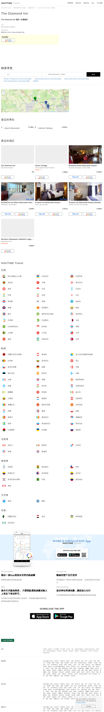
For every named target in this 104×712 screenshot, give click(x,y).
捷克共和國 (84, 666)
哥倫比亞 (64, 674)
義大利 (97, 668)
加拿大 (83, 672)
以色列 (90, 661)
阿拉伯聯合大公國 (47, 661)
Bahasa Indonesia (90, 649)
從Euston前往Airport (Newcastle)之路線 (77, 79)
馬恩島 (92, 668)
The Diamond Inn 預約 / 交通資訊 (14, 20)
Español (71, 651)
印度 (95, 661)
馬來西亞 (90, 662)
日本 (44, 662)
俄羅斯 (78, 672)
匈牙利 (75, 668)
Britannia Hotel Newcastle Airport (83, 165)
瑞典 (49, 672)
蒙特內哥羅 (67, 670)
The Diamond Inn (14, 13)
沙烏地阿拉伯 (54, 664)
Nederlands (46, 652)
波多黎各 (70, 674)
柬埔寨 (49, 662)
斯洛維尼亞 (55, 672)
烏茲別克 (87, 664)
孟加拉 (68, 661)
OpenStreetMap (52, 111)
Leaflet (45, 111)
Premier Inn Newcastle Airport (47, 202)
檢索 (93, 74)
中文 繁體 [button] (100, 3)
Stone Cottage (41, 165)
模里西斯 (67, 675)
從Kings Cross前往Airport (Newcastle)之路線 (17, 79)
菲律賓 (95, 662)
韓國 (53, 662)
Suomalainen (83, 651)
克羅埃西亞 (81, 668)
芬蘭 (52, 668)
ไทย (73, 649)
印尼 (86, 661)
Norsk (90, 651)
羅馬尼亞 (96, 670)
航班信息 (86, 3)
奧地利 (50, 666)
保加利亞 (73, 666)
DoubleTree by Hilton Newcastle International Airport (23, 202)
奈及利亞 (73, 675)
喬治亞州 (77, 661)
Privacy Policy (80, 702)
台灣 (79, 664)
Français (59, 651)
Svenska (95, 651)
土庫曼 (70, 664)
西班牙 (47, 668)
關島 (51, 675)
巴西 (90, 674)
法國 (56, 668)
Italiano (77, 651)
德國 (89, 666)
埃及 (62, 675)
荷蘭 (79, 670)
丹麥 (93, 666)
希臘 (70, 668)
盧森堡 (49, 670)
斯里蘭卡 (67, 662)
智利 (59, 674)
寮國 (62, 662)
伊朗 (98, 661)
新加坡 (61, 664)
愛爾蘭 (87, 668)
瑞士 (78, 666)
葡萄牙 (90, 670)
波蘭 (86, 670)
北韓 (93, 664)
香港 (82, 661)
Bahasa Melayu (79, 649)
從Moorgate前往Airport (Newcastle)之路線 (17, 81)
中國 (72, 661)
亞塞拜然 (62, 661)
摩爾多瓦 (60, 670)
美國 (97, 672)
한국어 (68, 649)
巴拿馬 (93, 672)
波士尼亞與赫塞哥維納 (59, 666)
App (93, 3)
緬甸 (72, 662)
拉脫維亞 (54, 670)
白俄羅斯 (67, 672)
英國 (59, 668)
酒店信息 (78, 3)
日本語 (45, 649)
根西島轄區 (65, 668)
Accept (88, 706)
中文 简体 (62, 649)
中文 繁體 (56, 649)
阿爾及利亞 (56, 675)
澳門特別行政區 (82, 662)
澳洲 (47, 675)
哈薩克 (57, 662)
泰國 (65, 664)
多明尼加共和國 (83, 674)
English (50, 649)
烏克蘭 (73, 672)
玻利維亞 (54, 674)
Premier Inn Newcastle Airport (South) (85, 202)
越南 (83, 664)
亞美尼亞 (56, 661)
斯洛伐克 (61, 672)
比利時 (68, 666)
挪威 (82, 670)
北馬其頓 (74, 670)
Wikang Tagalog (51, 651)
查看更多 (35, 81)
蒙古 (75, 662)
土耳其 (74, 664)
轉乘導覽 (70, 3)
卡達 (48, 664)
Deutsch (65, 651)
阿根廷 (49, 674)
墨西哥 (88, 672)
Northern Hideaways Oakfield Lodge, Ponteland (21, 239)
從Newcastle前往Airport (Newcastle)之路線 (48, 79)
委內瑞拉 (94, 674)
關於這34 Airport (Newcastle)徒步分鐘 (12, 32)
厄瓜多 (76, 674)
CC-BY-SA (66, 111)
